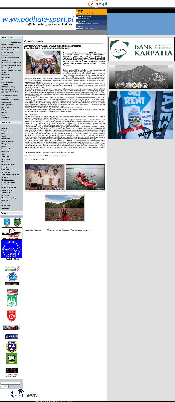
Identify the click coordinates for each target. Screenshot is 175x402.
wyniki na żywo (11, 376)
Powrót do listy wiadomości (33, 230)
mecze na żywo (11, 374)
